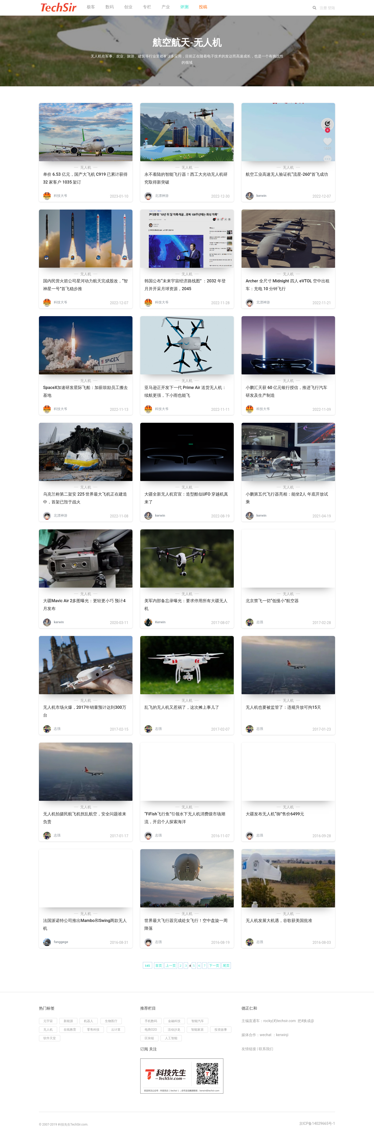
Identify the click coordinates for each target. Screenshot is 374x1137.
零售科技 (93, 1029)
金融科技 (174, 1021)
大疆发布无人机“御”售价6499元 (275, 813)
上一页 (171, 965)
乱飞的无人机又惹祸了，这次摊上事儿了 (181, 707)
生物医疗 (111, 1021)
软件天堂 (49, 1038)
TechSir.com (79, 1124)
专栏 (147, 6)
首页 (158, 965)
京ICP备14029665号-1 (317, 1123)
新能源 (68, 1021)
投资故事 (221, 1029)
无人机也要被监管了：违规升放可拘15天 (283, 707)
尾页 (226, 965)
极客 (91, 6)
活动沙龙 (174, 1029)
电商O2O (151, 1029)
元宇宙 (48, 1021)
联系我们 (266, 1049)
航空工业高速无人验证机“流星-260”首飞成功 (287, 174)
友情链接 (249, 1049)
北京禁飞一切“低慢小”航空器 (272, 600)
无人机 (85, 167)
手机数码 (151, 1021)
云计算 (116, 1029)
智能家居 (197, 1029)
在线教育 (70, 1029)
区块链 (149, 1038)
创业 (128, 6)
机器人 (88, 1021)
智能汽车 (197, 1021)
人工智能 (171, 1038)
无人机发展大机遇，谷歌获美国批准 (279, 920)
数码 (109, 6)
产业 (166, 6)
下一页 (214, 965)
